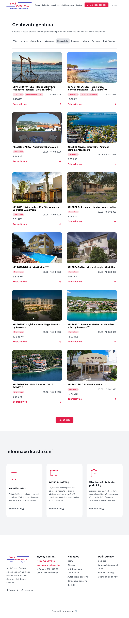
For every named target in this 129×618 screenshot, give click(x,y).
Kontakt (79, 5)
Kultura (85, 41)
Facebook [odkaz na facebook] (12, 590)
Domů (37, 5)
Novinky (24, 41)
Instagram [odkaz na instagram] (27, 590)
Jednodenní (36, 41)
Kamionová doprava (77, 581)
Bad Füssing (109, 41)
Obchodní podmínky (108, 577)
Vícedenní (49, 41)
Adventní (96, 41)
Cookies (102, 561)
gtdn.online (70, 611)
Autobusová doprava (78, 577)
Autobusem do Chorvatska (62, 5)
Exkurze (75, 41)
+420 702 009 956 (46, 561)
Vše (15, 41)
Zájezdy (45, 5)
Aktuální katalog (106, 572)
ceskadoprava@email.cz (48, 565)
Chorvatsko (63, 41)
